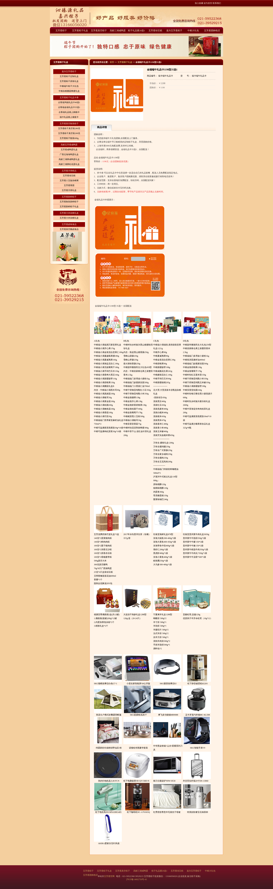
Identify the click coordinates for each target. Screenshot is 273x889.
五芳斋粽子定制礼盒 (69, 76)
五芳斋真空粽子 (99, 30)
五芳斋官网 (109, 876)
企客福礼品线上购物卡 (69, 112)
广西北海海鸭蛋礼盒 (69, 154)
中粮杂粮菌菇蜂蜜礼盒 (69, 91)
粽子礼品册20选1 (136, 30)
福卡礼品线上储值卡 (69, 117)
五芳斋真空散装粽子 (69, 123)
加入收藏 (199, 3)
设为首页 (208, 3)
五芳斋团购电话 (212, 30)
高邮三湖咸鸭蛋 (118, 30)
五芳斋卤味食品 (69, 224)
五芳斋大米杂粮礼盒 (69, 213)
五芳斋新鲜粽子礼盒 (69, 206)
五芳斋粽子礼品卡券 (69, 97)
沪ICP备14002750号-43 (136, 879)
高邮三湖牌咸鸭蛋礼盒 (69, 159)
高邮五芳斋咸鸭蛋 (69, 144)
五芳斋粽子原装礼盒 (69, 81)
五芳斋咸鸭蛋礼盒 (69, 149)
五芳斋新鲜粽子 (69, 197)
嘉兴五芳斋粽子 (174, 30)
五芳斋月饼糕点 (69, 170)
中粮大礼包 (193, 30)
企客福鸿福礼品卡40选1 (69, 102)
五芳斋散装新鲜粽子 (69, 201)
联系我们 (217, 3)
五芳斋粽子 (61, 30)
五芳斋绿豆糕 (155, 30)
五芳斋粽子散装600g (69, 138)
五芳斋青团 (69, 185)
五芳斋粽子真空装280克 (69, 128)
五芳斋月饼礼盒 (69, 190)
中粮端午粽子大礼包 (69, 86)
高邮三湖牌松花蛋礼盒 (69, 164)
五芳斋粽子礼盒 (80, 30)
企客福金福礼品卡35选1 (69, 107)
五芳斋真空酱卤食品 (69, 229)
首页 (112, 62)
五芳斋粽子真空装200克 (69, 133)
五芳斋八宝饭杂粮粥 (69, 180)
